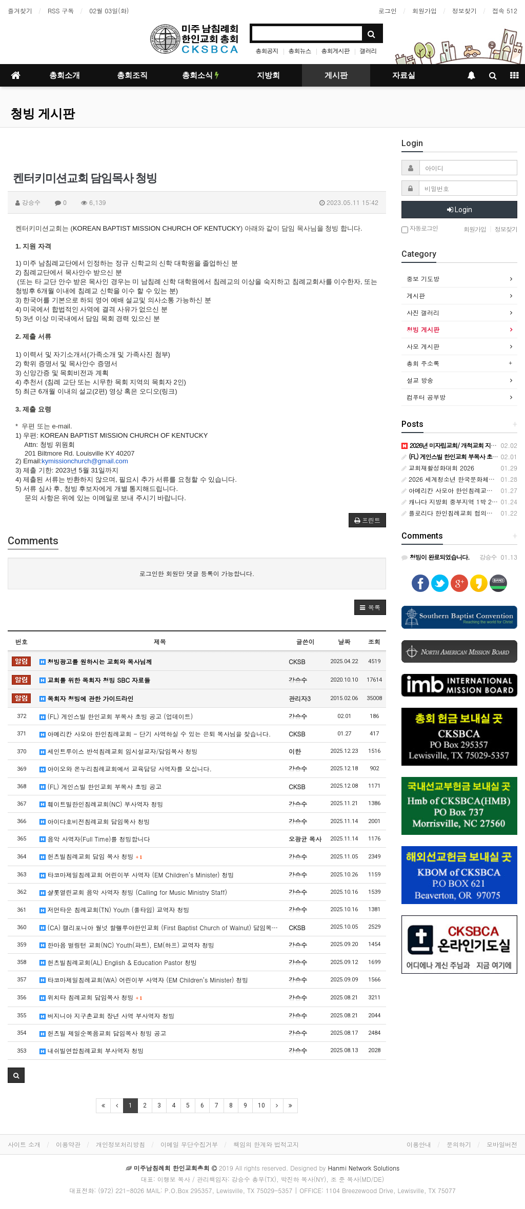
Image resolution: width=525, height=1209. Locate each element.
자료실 (403, 75)
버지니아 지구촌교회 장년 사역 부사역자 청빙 (107, 1015)
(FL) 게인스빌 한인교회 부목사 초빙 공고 (100, 786)
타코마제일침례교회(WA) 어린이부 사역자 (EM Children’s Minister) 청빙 (144, 979)
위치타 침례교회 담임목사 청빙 (91, 997)
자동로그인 (419, 228)
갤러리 (368, 50)
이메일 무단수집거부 (189, 1144)
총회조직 (132, 75)
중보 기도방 (423, 278)
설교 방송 (420, 380)
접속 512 (504, 10)
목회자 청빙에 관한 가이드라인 (86, 698)
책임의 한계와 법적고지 (266, 1144)
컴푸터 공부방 (426, 397)
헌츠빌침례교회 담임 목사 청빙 (91, 856)
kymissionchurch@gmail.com (85, 461)
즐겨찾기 (20, 10)
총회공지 (266, 50)
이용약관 (68, 1144)
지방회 (268, 75)
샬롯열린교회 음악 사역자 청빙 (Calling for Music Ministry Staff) (133, 892)
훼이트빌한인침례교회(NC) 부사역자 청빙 (101, 804)
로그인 (387, 10)
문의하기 (459, 1144)
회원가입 (424, 10)
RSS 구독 (61, 10)
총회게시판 (335, 50)
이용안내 (419, 1144)
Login (459, 210)
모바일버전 (502, 1144)
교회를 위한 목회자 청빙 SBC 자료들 (95, 679)
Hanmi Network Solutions (363, 1167)
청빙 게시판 (42, 114)
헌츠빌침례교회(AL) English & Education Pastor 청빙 (118, 962)
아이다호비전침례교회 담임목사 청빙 (94, 821)
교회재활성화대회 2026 (437, 467)
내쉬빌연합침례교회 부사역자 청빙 (91, 1050)
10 (261, 1105)
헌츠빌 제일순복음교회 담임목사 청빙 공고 (103, 1033)
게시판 (336, 75)
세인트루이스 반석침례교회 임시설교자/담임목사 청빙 (118, 751)
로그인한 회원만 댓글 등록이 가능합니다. (197, 573)
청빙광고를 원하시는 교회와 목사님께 (95, 661)
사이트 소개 (24, 1144)
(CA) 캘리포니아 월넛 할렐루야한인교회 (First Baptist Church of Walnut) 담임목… (158, 927)
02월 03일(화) (109, 10)
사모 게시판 (423, 346)
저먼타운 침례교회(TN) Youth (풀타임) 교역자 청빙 (114, 909)
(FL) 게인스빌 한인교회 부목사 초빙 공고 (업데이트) (116, 716)
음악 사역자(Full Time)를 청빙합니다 (94, 838)
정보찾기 (464, 10)
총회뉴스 (299, 50)
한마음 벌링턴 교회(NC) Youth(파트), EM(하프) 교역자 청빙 (126, 944)
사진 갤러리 (423, 312)
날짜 (344, 641)
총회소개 (64, 75)
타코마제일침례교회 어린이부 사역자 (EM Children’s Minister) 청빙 (136, 874)
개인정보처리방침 (120, 1144)
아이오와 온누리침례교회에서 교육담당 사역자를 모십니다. (125, 768)
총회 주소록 (423, 363)
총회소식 (200, 75)
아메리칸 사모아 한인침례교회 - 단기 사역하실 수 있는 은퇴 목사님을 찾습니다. (155, 733)
